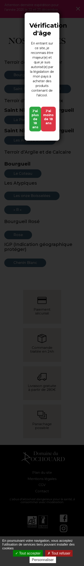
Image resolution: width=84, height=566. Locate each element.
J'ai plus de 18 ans (35, 119)
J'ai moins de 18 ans (48, 117)
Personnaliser (43, 560)
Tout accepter (28, 553)
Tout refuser (58, 553)
